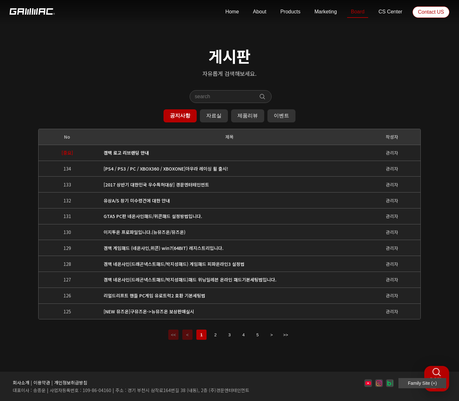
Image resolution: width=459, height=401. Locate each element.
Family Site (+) (422, 383)
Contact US (431, 12)
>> (285, 334)
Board (358, 11)
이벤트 (281, 115)
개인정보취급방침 (70, 382)
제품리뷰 (247, 115)
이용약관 (41, 382)
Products (290, 11)
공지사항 (180, 115)
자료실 (214, 115)
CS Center (390, 11)
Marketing (326, 11)
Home (232, 11)
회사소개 (21, 382)
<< (173, 334)
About (259, 11)
